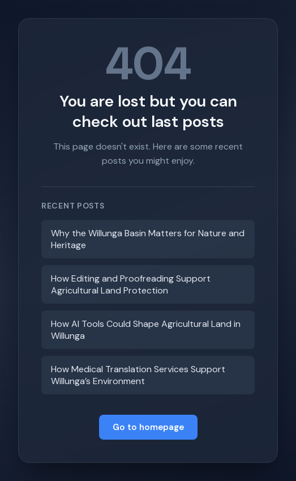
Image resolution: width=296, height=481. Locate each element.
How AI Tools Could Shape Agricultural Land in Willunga (146, 330)
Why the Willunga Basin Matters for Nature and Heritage (147, 239)
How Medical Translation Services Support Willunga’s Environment (138, 375)
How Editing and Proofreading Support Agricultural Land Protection (131, 284)
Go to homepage (148, 427)
